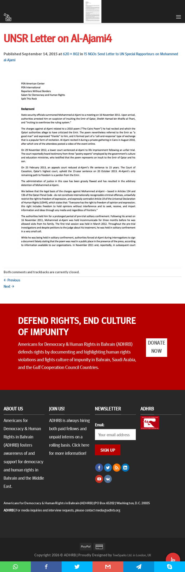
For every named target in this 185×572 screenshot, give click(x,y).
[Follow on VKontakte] (108, 479)
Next (9, 286)
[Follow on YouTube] (99, 479)
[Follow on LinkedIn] (125, 467)
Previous (12, 279)
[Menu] (178, 17)
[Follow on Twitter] (108, 467)
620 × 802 (71, 53)
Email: (99, 425)
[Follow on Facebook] (99, 467)
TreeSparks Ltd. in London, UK (132, 554)
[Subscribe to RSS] (117, 467)
